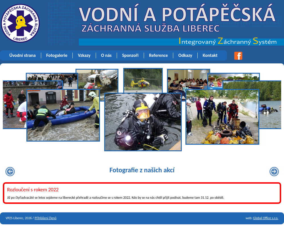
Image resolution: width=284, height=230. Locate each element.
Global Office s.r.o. (265, 218)
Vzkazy (84, 55)
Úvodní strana (22, 55)
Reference (158, 55)
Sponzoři (130, 55)
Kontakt (210, 55)
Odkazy (185, 55)
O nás (106, 55)
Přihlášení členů (46, 218)
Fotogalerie (57, 55)
